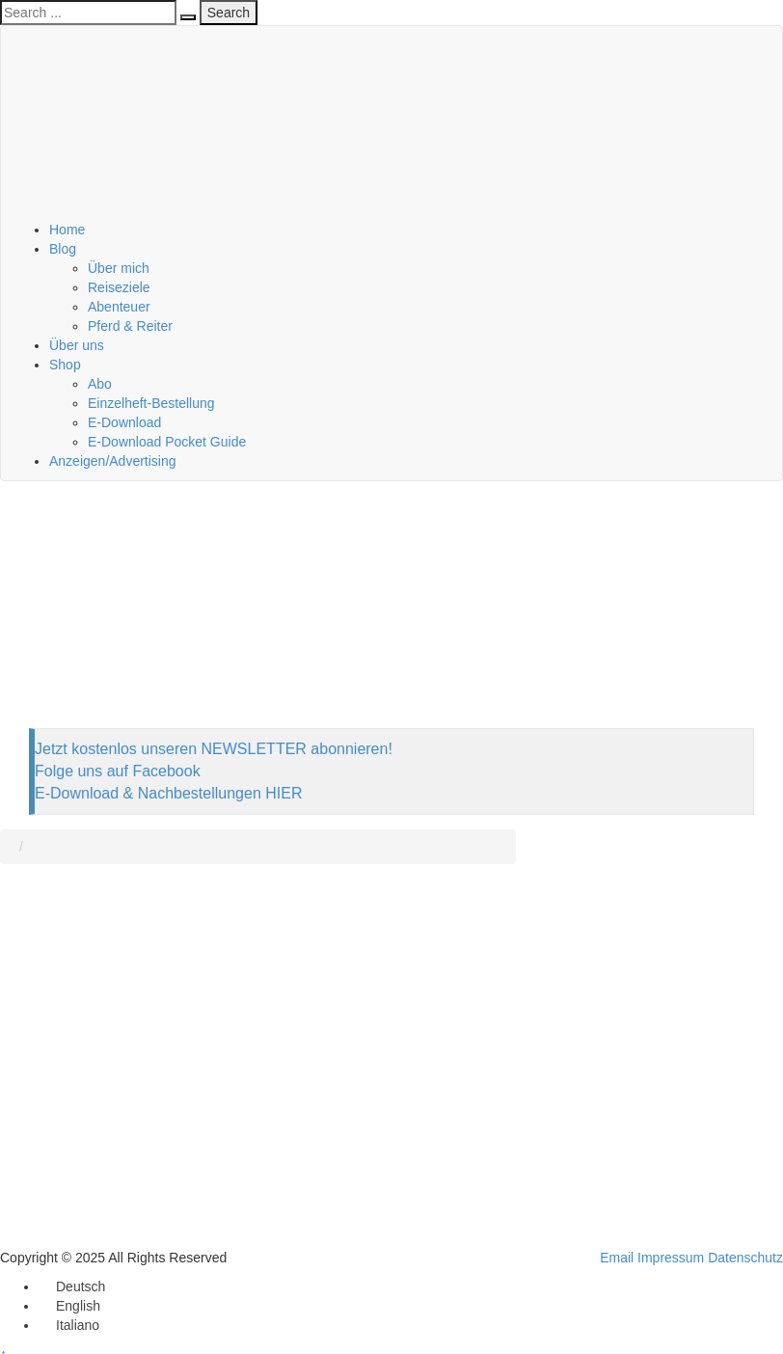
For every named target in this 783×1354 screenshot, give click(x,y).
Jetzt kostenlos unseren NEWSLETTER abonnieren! (213, 749)
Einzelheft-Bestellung (151, 403)
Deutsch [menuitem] (80, 1286)
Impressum (670, 1257)
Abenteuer (119, 306)
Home (67, 229)
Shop (65, 364)
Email (617, 1257)
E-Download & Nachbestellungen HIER (168, 793)
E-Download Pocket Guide (167, 441)
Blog (62, 249)
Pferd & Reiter (130, 326)
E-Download (124, 422)
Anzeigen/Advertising (112, 461)
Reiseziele (119, 287)
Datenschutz (745, 1257)
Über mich (118, 268)
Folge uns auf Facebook (118, 771)
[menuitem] (72, 1286)
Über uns (76, 345)
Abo (100, 384)
